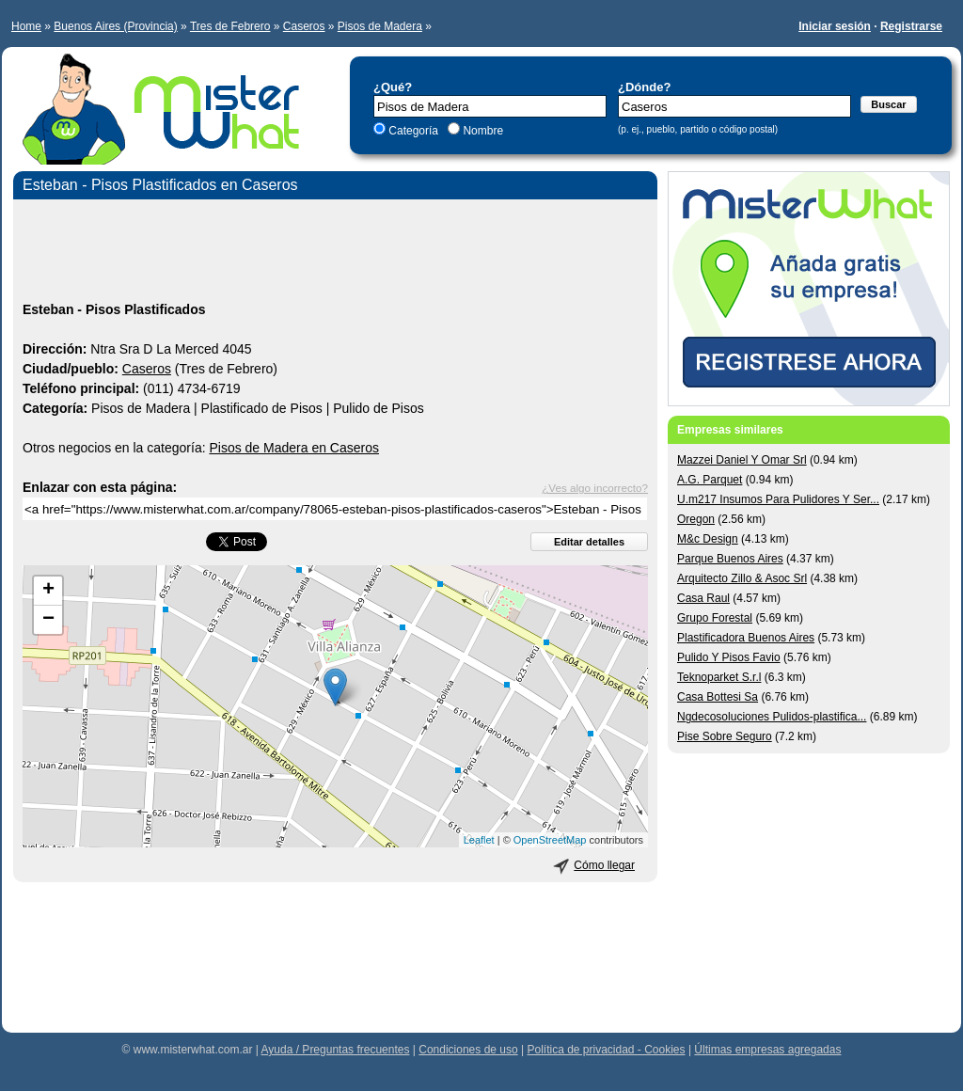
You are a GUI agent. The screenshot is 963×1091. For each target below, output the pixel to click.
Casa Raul (703, 598)
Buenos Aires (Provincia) (115, 26)
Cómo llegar (604, 865)
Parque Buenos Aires (730, 558)
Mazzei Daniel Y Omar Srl (742, 459)
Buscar (888, 104)
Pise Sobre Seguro (724, 736)
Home (26, 26)
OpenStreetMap (550, 840)
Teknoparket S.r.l (719, 677)
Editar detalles (589, 541)
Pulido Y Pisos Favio (729, 657)
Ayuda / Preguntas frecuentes (335, 1049)
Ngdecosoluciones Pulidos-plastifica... (771, 716)
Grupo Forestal (714, 618)
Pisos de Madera (380, 26)
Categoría (413, 130)
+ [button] (48, 591)
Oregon (696, 519)
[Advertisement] (335, 253)
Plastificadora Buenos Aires (745, 637)
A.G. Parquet (709, 479)
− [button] (48, 620)
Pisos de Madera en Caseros (294, 447)
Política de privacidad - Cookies (606, 1049)
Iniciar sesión (834, 26)
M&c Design (707, 539)
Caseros (304, 26)
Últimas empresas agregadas (767, 1049)
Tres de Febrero (230, 26)
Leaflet (479, 840)
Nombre (481, 130)
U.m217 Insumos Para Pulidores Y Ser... (778, 499)
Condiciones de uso (467, 1049)
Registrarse (911, 26)
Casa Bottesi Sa (717, 697)
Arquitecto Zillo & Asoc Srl (742, 578)
